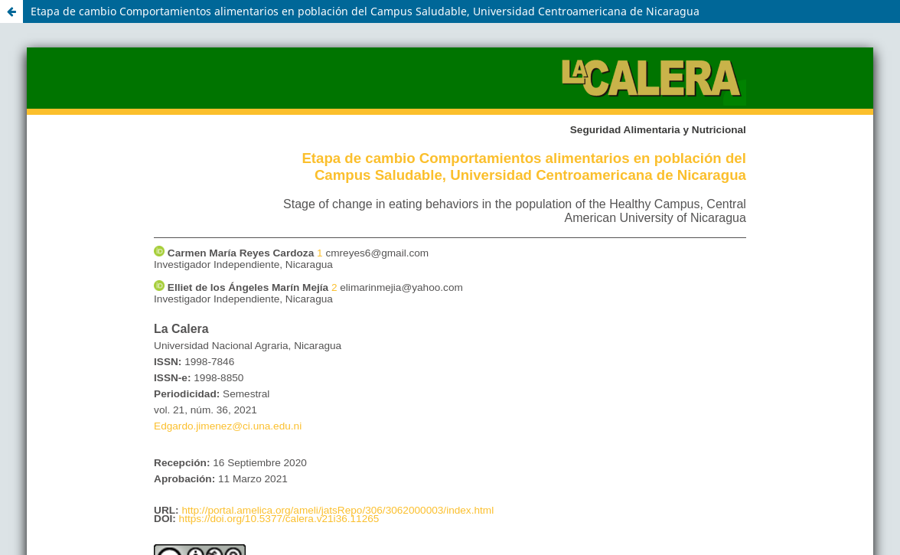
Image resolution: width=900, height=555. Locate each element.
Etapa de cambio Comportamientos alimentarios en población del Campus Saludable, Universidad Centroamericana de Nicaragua (365, 11)
